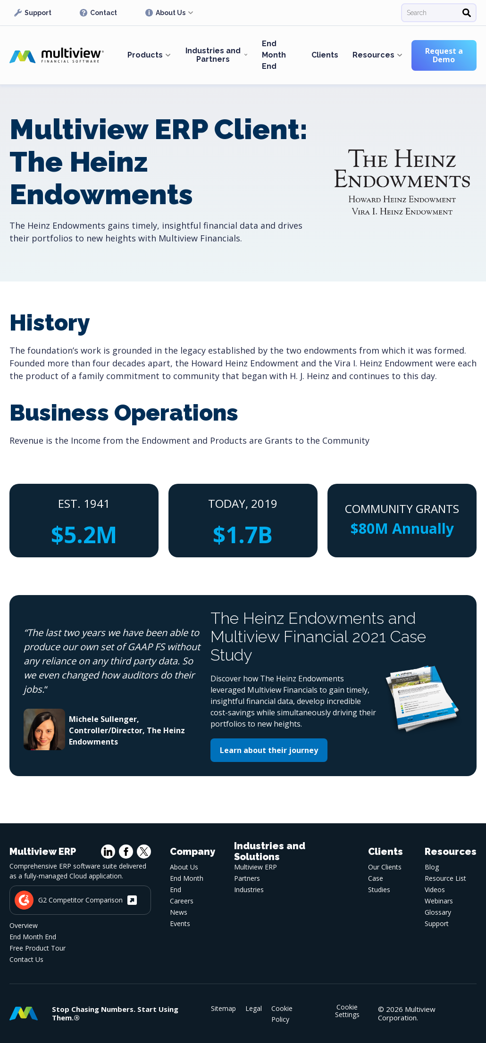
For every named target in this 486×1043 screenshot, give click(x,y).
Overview (23, 925)
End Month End (274, 55)
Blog (432, 866)
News (178, 912)
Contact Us (26, 959)
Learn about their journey (269, 750)
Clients (324, 54)
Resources (373, 54)
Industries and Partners (213, 55)
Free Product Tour (37, 948)
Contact (98, 13)
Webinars (439, 900)
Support (32, 13)
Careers (181, 900)
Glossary (438, 912)
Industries (249, 889)
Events (180, 923)
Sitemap (223, 1008)
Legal (253, 1008)
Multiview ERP (255, 866)
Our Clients (385, 866)
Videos (435, 889)
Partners (247, 878)
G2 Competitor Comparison (76, 900)
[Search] (467, 12)
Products (145, 54)
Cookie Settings (347, 1011)
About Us (165, 13)
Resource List (445, 878)
